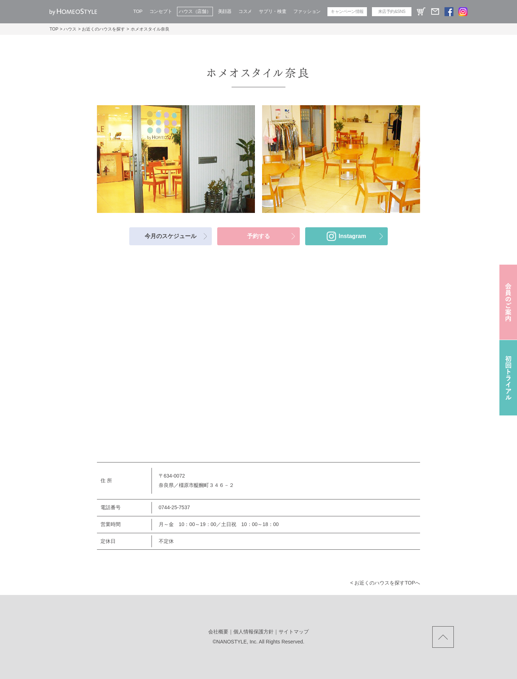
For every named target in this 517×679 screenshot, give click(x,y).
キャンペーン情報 (347, 11)
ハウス (70, 29)
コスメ (245, 11)
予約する (258, 236)
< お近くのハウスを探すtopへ (385, 583)
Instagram (352, 236)
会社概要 (218, 631)
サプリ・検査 (272, 11)
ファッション (307, 11)
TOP (138, 11)
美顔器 (225, 11)
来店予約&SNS (391, 11)
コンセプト (160, 11)
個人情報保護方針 (253, 631)
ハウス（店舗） (195, 11)
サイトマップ (294, 631)
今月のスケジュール (170, 236)
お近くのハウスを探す (103, 29)
